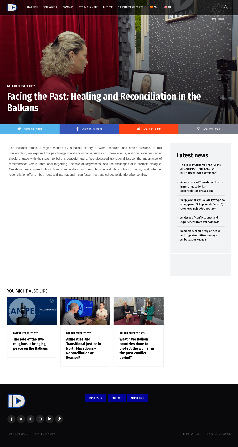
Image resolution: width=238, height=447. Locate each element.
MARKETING (137, 398)
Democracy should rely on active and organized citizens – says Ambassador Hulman (200, 235)
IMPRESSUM (95, 398)
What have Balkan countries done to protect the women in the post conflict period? (136, 348)
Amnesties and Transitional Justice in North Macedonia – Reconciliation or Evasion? (83, 348)
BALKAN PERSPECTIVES (21, 86)
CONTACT (116, 398)
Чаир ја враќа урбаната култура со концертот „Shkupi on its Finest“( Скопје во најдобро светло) (202, 204)
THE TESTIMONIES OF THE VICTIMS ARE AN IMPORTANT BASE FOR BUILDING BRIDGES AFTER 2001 (200, 169)
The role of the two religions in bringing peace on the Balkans (30, 344)
